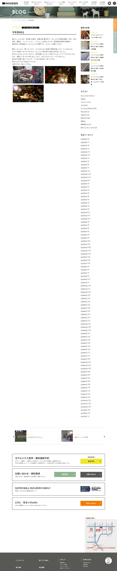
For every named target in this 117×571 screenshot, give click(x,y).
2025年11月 (85, 155)
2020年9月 (84, 285)
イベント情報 (63, 541)
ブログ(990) (85, 108)
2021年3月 (84, 268)
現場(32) (84, 123)
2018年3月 (84, 374)
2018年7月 (84, 362)
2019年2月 (84, 342)
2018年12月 (85, 348)
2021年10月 (85, 247)
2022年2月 (84, 235)
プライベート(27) (87, 105)
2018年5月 (84, 368)
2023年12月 (85, 173)
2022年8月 (84, 217)
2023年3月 (84, 199)
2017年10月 (85, 389)
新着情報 (62, 539)
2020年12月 (85, 276)
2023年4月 (84, 196)
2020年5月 (84, 297)
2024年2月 (84, 167)
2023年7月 (84, 187)
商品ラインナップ (19, 552)
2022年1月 (84, 238)
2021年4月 (84, 265)
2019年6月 (84, 330)
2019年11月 (85, 315)
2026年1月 (84, 149)
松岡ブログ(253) (86, 120)
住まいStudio (91, 481)
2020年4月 (84, 300)
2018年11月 (85, 351)
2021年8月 (84, 253)
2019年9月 (84, 321)
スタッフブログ (22, 20)
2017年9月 (84, 392)
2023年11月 (85, 176)
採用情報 (39, 547)
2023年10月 (85, 179)
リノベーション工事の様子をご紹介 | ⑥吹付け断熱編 (97, 47)
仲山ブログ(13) (86, 114)
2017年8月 (84, 395)
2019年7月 (84, 327)
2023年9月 (84, 182)
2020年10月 (85, 282)
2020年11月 (85, 279)
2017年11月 (85, 386)
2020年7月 (84, 291)
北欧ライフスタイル (65, 544)
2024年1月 (84, 170)
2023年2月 (84, 202)
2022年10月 (85, 214)
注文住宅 (16, 557)
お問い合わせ (91, 455)
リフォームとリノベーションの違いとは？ (97, 36)
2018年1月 (84, 380)
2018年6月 (84, 365)
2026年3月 (84, 143)
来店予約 (91, 443)
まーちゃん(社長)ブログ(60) (90, 111)
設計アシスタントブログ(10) (91, 129)
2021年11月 (85, 244)
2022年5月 (84, 226)
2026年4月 (84, 140)
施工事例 (16, 541)
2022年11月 (85, 211)
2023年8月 (84, 184)
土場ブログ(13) (86, 117)
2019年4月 (84, 336)
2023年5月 (84, 193)
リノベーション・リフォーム (21, 559)
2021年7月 (84, 256)
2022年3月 (84, 232)
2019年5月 (84, 333)
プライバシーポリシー (43, 557)
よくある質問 (41, 552)
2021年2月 (84, 270)
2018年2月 (84, 377)
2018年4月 (84, 371)
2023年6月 (84, 190)
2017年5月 (84, 398)
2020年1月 (84, 309)
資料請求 (65, 455)
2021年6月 (84, 259)
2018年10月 (85, 354)
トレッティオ (17, 555)
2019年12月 (85, 312)
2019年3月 (84, 339)
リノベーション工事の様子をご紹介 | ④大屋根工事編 (97, 72)
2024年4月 (84, 161)
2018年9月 (84, 356)
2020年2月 (84, 306)
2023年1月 (84, 205)
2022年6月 (84, 223)
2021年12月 (85, 241)
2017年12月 (85, 383)
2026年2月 (84, 146)
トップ (14, 20)
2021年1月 (84, 273)
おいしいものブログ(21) (89, 99)
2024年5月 (84, 158)
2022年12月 (85, 208)
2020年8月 (84, 288)
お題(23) (84, 102)
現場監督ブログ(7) (87, 126)
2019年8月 (84, 324)
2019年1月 (84, 345)
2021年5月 (84, 262)
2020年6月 (84, 294)
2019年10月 (85, 318)
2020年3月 (84, 303)
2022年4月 (84, 229)
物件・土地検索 (65, 549)
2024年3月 (84, 164)
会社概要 (39, 541)
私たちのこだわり (19, 547)
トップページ (18, 536)
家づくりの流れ (41, 536)
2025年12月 (85, 152)
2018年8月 (84, 359)
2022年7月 (84, 220)
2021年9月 (84, 250)
